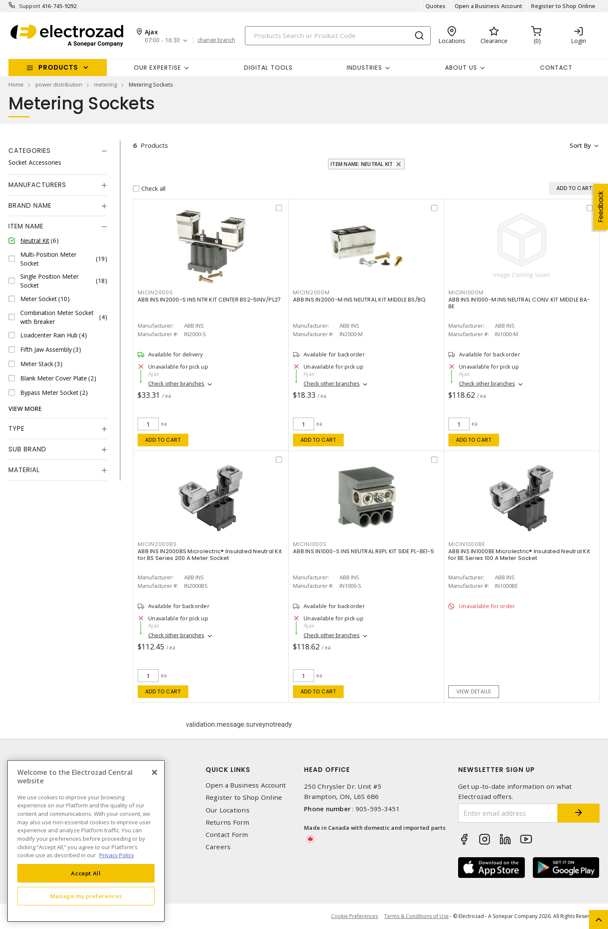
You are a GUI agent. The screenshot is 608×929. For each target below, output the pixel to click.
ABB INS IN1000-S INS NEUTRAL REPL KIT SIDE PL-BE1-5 (363, 551)
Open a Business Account (489, 6)
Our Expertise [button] (157, 67)
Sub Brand (27, 449)
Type (16, 428)
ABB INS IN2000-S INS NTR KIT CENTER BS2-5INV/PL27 (209, 300)
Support (30, 6)
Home (16, 84)
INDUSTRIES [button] (364, 67)
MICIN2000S (155, 292)
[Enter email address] (508, 813)
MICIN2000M (311, 292)
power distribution (58, 84)
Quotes (436, 6)
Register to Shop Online (563, 6)
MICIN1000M (465, 292)
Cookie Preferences (354, 916)
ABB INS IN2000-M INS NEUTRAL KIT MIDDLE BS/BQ (359, 300)
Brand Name (30, 205)
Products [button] (58, 67)
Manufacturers (37, 184)
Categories (29, 150)
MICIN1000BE (466, 544)
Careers (218, 847)
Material (24, 469)
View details (473, 691)
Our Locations (228, 810)
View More (25, 409)
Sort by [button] (580, 145)
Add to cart (163, 439)
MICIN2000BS (157, 544)
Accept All (86, 873)
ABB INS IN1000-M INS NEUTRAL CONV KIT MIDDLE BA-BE (519, 303)
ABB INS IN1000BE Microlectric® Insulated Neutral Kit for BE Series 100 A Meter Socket (519, 555)
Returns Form (228, 822)
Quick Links (228, 769)
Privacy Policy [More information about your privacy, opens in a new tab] (116, 855)
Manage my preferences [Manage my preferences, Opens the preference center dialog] (86, 896)
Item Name (25, 226)
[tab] (57, 151)
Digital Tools (268, 67)
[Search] (338, 35)
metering (105, 84)
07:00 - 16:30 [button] (162, 40)
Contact (556, 67)
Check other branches (176, 384)
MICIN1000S (310, 544)
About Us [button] (461, 67)
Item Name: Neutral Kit (362, 164)
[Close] (154, 772)
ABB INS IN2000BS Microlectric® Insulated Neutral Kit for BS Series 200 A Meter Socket (210, 555)
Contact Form (227, 835)
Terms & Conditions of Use (416, 916)
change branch (216, 40)
